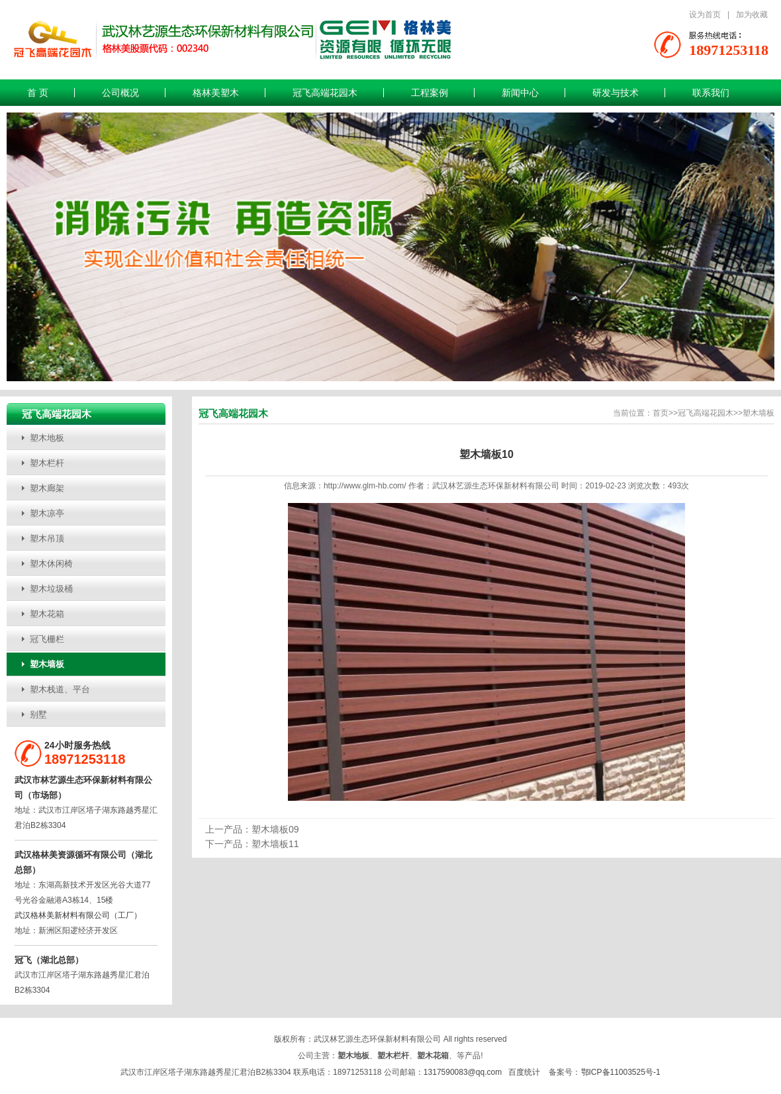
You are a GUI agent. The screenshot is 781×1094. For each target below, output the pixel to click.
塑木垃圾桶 (51, 589)
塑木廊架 (47, 488)
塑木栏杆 (47, 463)
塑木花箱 (47, 614)
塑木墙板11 (275, 844)
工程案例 (429, 92)
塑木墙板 (47, 664)
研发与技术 (615, 92)
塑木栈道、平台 (60, 689)
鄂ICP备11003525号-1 (621, 1072)
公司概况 (120, 92)
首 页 (37, 92)
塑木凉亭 (47, 513)
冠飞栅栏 (47, 639)
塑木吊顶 (47, 538)
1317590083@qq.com (463, 1072)
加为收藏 (752, 14)
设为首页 (705, 14)
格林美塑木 (216, 92)
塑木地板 (47, 438)
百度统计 (524, 1072)
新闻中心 (520, 92)
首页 (660, 413)
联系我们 (710, 92)
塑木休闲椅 (51, 564)
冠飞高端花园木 (325, 92)
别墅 (38, 714)
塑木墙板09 (275, 829)
